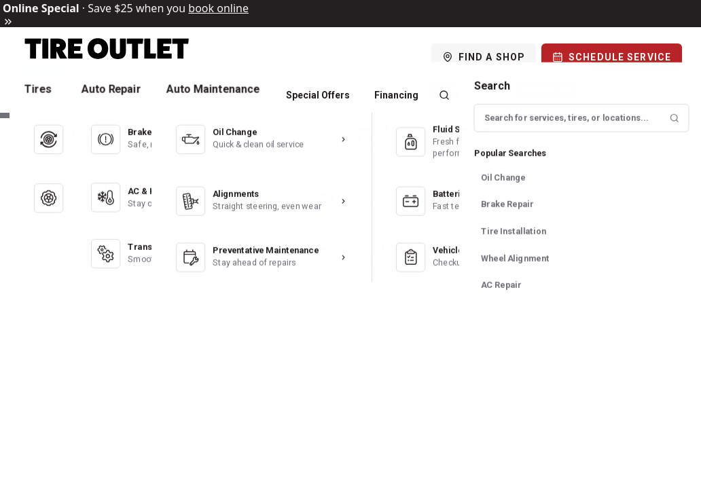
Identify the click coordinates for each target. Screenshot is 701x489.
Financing (396, 95)
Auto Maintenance (218, 95)
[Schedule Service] (611, 57)
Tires (47, 95)
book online (218, 8)
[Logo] (107, 57)
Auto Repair (118, 95)
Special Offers (318, 95)
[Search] (444, 95)
